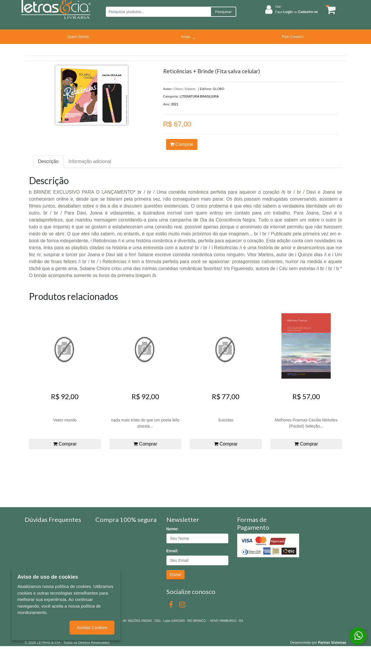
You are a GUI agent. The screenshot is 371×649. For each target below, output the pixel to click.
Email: (172, 551)
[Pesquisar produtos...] (158, 12)
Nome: (172, 529)
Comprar (182, 144)
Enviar (175, 574)
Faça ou (296, 12)
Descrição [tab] (48, 161)
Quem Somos (78, 37)
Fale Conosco (292, 37)
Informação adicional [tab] (89, 161)
